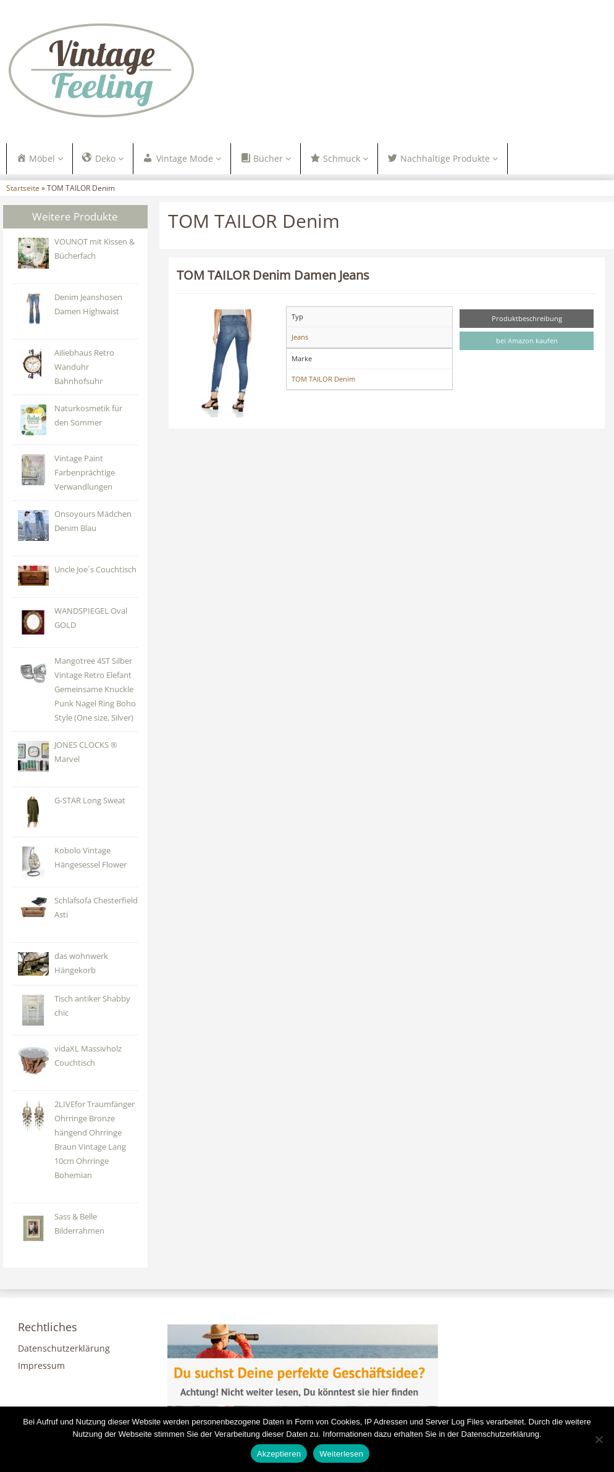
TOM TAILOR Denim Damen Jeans (273, 274)
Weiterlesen (341, 1453)
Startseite (23, 188)
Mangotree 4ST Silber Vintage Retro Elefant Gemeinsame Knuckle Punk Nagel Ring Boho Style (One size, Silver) (95, 689)
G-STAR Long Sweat (89, 800)
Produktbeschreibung (527, 318)
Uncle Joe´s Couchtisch (95, 569)
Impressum (41, 1365)
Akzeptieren (279, 1453)
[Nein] (598, 1439)
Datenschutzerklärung (64, 1348)
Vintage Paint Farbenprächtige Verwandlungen (84, 472)
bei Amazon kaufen (527, 340)
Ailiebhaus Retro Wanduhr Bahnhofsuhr (84, 367)
